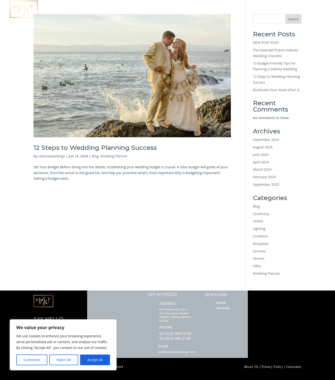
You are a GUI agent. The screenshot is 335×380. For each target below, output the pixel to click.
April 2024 (261, 162)
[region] (63, 344)
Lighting (259, 228)
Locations (207, 9)
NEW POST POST (266, 42)
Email (163, 346)
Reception (261, 243)
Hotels (258, 221)
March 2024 (262, 169)
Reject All (64, 359)
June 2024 (260, 154)
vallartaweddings (51, 156)
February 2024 (264, 177)
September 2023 (266, 184)
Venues (259, 258)
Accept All (95, 359)
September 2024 (266, 139)
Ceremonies (248, 9)
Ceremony (261, 213)
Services (227, 9)
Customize (32, 359)
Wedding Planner (275, 9)
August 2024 (263, 147)
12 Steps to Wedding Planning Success (95, 148)
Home (190, 9)
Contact (299, 9)
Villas (257, 266)
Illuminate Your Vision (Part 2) (276, 90)
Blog (95, 156)
